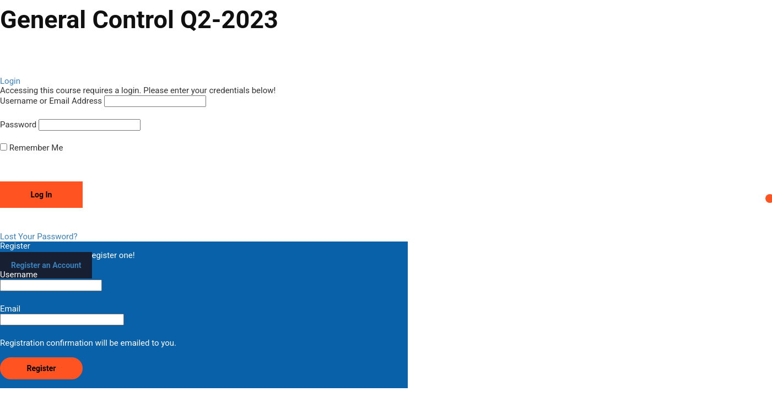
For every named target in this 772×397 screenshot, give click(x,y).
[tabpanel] (386, 54)
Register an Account (46, 265)
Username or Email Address (51, 101)
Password (18, 125)
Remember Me (31, 148)
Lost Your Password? (39, 237)
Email (62, 314)
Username (51, 280)
